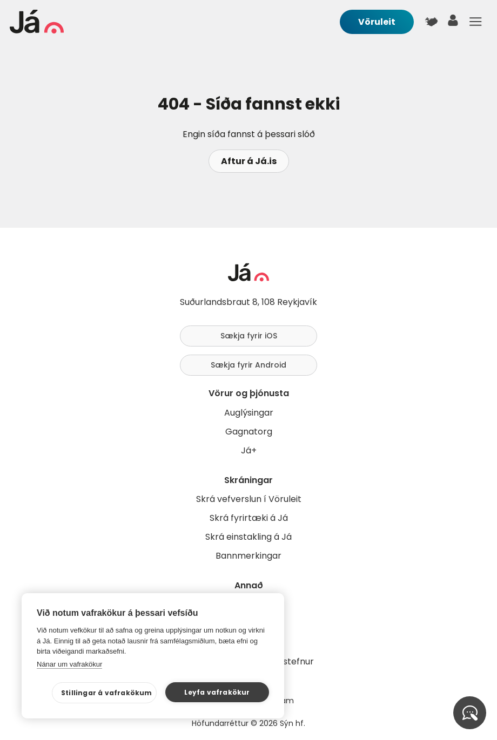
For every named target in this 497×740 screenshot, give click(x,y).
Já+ (249, 450)
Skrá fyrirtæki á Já (249, 518)
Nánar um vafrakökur (69, 664)
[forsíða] (37, 30)
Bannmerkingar (248, 555)
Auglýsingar (248, 412)
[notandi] (453, 23)
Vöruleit (376, 22)
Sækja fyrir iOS (248, 335)
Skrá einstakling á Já (248, 537)
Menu (475, 21)
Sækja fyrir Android (248, 364)
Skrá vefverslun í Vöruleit (248, 499)
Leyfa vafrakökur (217, 692)
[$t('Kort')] (431, 21)
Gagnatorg (248, 431)
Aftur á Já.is (249, 161)
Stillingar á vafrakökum (106, 692)
